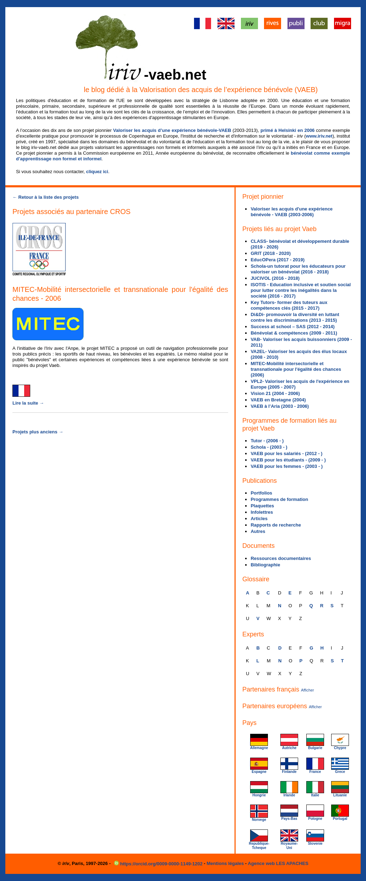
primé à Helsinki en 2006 (287, 130)
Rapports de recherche (276, 525)
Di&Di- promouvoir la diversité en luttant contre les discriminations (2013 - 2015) (295, 317)
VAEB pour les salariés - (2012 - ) (286, 453)
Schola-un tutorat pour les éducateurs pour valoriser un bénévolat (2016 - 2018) (298, 268)
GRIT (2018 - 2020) (271, 253)
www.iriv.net (319, 136)
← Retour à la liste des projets (45, 197)
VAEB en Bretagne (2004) (278, 399)
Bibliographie (265, 564)
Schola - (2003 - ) (269, 447)
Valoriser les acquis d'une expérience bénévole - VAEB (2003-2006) (292, 211)
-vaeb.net (175, 74)
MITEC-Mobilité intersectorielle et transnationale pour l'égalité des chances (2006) (296, 369)
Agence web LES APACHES (278, 863)
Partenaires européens (282, 706)
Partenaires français (278, 689)
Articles (259, 518)
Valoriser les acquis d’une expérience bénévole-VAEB (172, 130)
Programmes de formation (279, 499)
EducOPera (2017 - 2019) (278, 259)
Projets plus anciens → (37, 431)
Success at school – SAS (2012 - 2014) (292, 326)
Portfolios (261, 493)
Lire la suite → (28, 403)
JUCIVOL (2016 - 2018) (275, 278)
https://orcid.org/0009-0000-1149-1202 (159, 863)
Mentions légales (225, 863)
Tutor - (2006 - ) (267, 440)
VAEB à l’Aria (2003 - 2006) (280, 406)
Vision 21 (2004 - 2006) (275, 393)
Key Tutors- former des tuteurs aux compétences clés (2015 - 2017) (289, 305)
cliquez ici (97, 171)
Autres (258, 531)
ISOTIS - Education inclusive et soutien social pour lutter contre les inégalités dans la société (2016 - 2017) (301, 290)
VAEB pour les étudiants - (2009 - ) (288, 460)
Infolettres (262, 512)
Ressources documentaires (281, 558)
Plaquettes (262, 505)
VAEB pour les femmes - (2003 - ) (287, 466)
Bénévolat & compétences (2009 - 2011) (294, 333)
